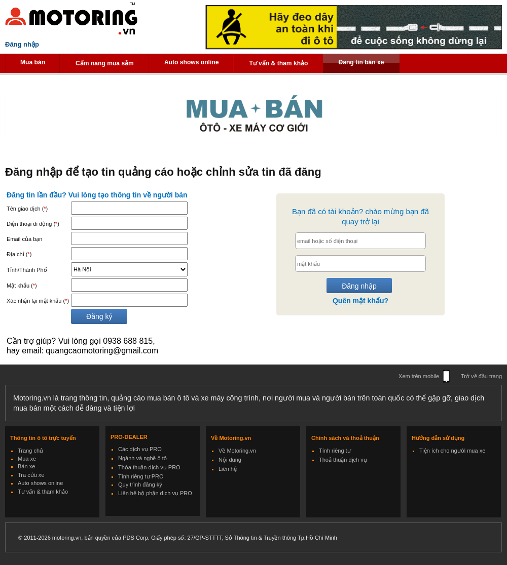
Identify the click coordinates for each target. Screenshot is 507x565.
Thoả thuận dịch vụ (343, 460)
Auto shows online (191, 62)
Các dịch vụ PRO (140, 449)
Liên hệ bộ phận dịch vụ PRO (155, 493)
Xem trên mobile (419, 376)
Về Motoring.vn (237, 451)
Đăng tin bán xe (361, 62)
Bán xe (26, 466)
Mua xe (27, 459)
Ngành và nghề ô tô (142, 458)
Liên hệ (228, 469)
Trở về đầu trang (481, 376)
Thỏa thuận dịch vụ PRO (149, 467)
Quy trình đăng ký (140, 484)
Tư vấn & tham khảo (278, 63)
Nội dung (230, 460)
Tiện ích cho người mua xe (452, 451)
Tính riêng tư (335, 451)
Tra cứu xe (31, 475)
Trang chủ (30, 451)
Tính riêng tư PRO (141, 476)
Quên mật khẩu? (360, 301)
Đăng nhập (22, 44)
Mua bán (32, 62)
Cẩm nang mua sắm (105, 63)
